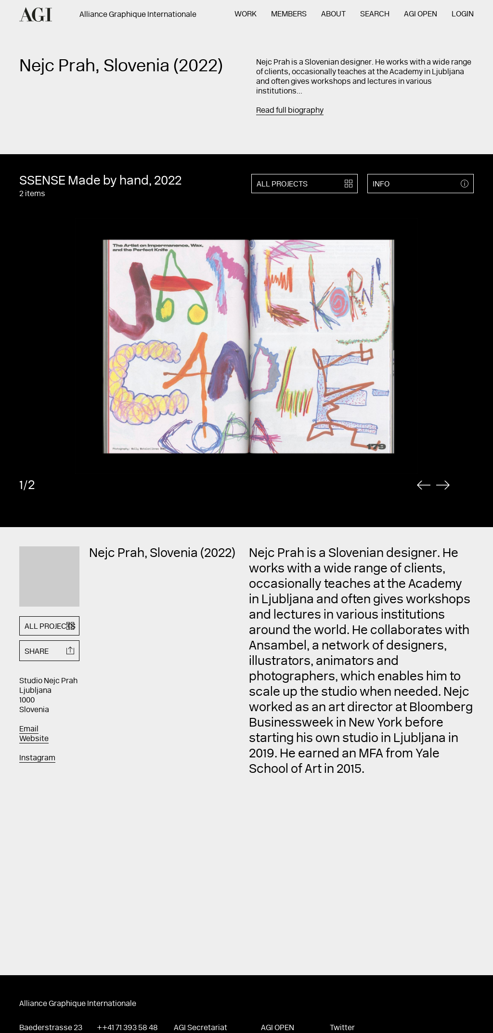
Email (29, 729)
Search (374, 14)
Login (463, 14)
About (333, 14)
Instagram (37, 758)
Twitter (342, 1028)
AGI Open (420, 14)
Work (245, 14)
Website (34, 739)
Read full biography (290, 111)
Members (289, 14)
